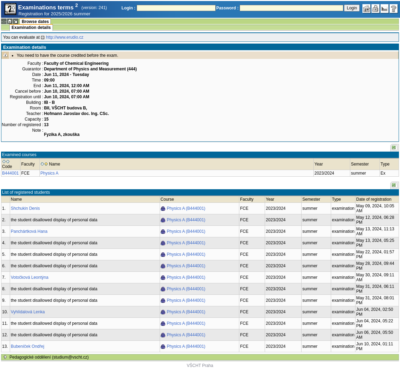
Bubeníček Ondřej (27, 346)
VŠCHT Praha (200, 365)
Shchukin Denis (25, 208)
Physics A (49, 173)
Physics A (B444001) (186, 208)
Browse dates (35, 21)
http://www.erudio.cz (64, 37)
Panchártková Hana (29, 231)
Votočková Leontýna (29, 277)
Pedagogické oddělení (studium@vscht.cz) (49, 357)
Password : (227, 8)
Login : (128, 8)
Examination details (31, 27)
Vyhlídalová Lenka (28, 311)
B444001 (10, 173)
